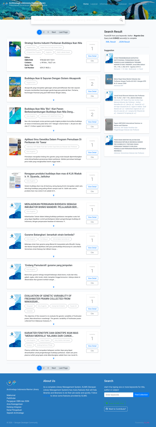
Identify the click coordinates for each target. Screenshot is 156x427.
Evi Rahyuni (44, 239)
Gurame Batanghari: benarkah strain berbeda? (50, 234)
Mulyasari (30, 306)
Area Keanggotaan (15, 404)
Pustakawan (121, 4)
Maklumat (11, 395)
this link (46, 396)
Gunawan (30, 311)
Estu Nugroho (31, 116)
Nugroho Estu (31, 47)
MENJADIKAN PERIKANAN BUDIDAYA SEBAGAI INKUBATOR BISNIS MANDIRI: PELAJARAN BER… (51, 206)
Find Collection (141, 395)
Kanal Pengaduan (14, 410)
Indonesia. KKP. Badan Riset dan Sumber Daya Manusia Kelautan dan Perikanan (52, 147)
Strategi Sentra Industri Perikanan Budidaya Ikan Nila (53, 43)
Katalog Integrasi (14, 407)
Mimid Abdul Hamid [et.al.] (61, 239)
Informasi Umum (107, 4)
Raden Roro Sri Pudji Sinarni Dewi (51, 47)
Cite (92, 61)
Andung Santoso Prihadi (44, 345)
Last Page (63, 32)
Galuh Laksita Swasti (63, 52)
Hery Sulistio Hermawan (62, 340)
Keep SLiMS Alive (115, 403)
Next (54, 32)
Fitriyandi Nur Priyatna (34, 52)
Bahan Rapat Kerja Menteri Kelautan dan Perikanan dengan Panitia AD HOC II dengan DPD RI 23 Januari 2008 (130, 81)
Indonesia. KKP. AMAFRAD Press (50, 116)
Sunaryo (29, 345)
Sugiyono (49, 52)
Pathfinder (11, 398)
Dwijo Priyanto (45, 340)
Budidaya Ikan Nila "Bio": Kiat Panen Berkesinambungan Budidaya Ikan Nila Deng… (49, 110)
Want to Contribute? (116, 409)
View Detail (92, 56)
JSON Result (124, 42)
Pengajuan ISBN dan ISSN (18, 401)
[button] (54, 100)
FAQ (130, 4)
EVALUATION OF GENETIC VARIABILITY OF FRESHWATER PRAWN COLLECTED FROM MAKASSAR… (48, 298)
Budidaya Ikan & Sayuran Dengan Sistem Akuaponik (53, 78)
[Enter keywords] (118, 394)
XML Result (111, 42)
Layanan (94, 4)
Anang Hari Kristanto (58, 306)
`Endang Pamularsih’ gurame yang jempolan (48, 265)
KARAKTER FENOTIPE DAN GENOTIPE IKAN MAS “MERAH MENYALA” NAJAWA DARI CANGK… (51, 334)
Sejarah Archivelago (15, 413)
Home (85, 4)
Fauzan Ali (73, 306)
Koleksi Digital (140, 4)
